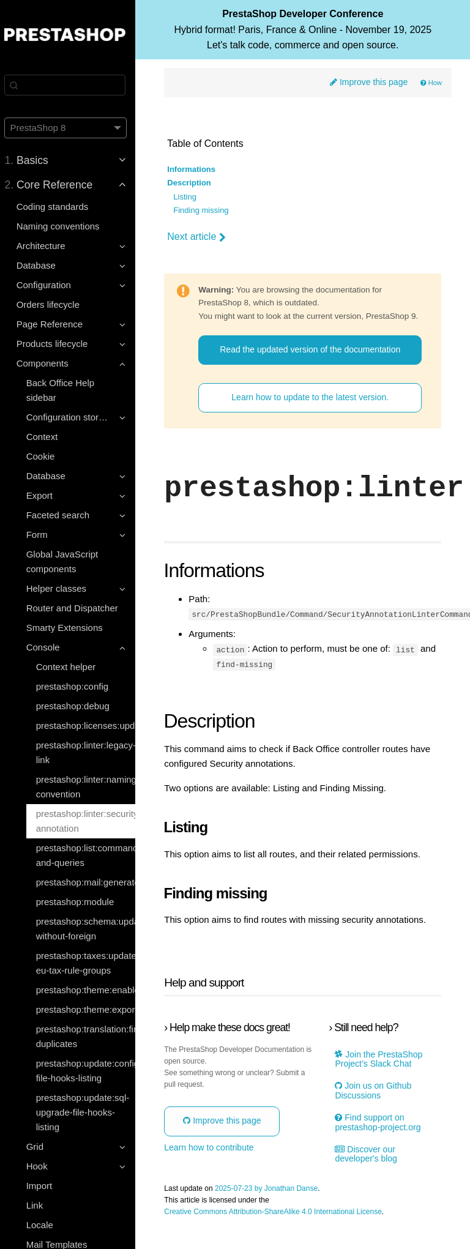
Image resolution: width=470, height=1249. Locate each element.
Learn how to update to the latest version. (313, 420)
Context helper (71, 667)
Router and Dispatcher (77, 608)
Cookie (45, 456)
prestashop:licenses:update (91, 725)
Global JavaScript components (67, 561)
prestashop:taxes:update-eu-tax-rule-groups (91, 962)
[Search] (70, 85)
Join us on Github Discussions (375, 1112)
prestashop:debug (77, 706)
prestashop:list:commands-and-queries (91, 855)
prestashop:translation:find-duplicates (91, 1036)
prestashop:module (80, 902)
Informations (197, 169)
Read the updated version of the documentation (312, 367)
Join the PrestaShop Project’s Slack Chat (381, 1081)
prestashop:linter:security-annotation (91, 820)
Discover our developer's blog (368, 1175)
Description (195, 183)
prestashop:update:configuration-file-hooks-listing (91, 1070)
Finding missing (206, 210)
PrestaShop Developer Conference (305, 35)
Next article (202, 237)
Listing (191, 197)
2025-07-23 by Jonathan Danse (272, 1210)
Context (47, 436)
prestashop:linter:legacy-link (91, 752)
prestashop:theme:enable (91, 990)
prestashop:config (77, 686)
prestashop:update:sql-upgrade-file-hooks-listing (88, 1112)
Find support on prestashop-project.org (380, 1144)
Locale (44, 1225)
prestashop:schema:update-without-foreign (91, 928)
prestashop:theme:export (91, 1009)
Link (39, 1205)
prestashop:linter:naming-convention (91, 786)
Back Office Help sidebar (65, 390)
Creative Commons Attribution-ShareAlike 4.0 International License (279, 1233)
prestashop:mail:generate (91, 882)
